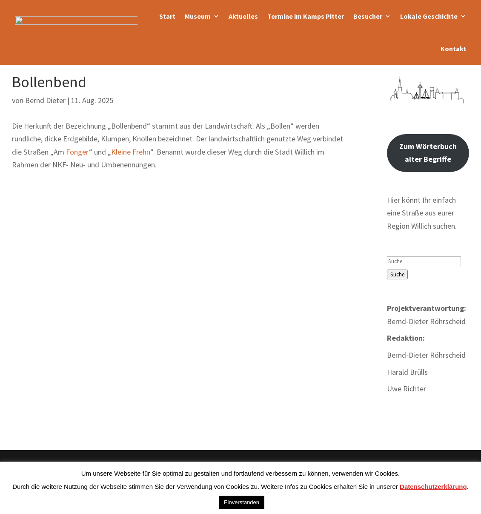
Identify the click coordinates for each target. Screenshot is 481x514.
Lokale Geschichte (429, 16)
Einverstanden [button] (241, 502)
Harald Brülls (407, 372)
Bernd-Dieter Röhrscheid (426, 355)
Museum (198, 16)
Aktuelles (243, 16)
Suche (397, 274)
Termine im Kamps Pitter (305, 16)
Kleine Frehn (130, 152)
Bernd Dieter (45, 100)
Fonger (77, 152)
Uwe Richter (406, 388)
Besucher (367, 16)
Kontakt (453, 48)
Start (167, 16)
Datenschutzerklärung (433, 486)
